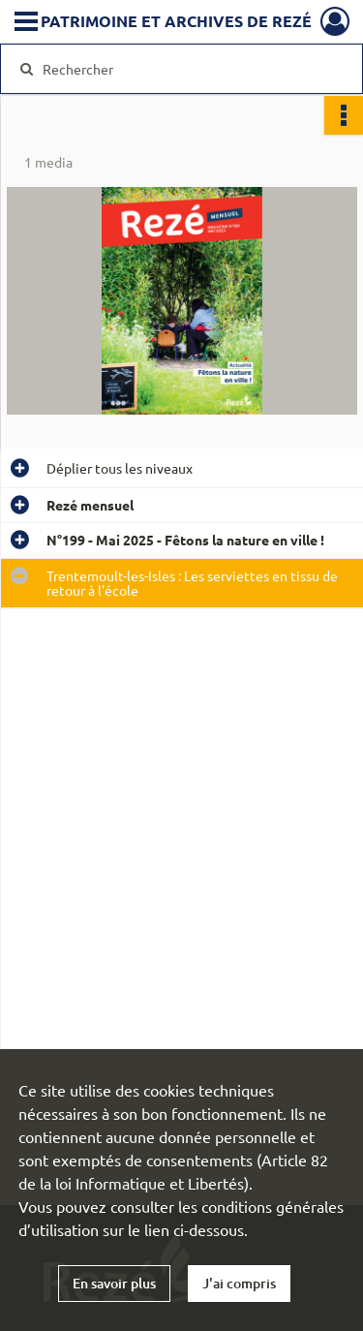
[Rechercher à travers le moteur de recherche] (180, 69)
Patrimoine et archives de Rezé (176, 21)
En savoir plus (114, 1283)
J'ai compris (239, 1283)
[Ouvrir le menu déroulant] (26, 23)
